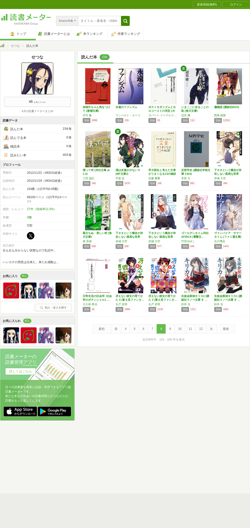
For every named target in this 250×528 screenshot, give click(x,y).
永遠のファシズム (126, 107)
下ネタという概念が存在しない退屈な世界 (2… (162, 237)
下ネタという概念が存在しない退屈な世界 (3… (129, 237)
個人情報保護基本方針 (95, 456)
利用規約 (127, 448)
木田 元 (185, 178)
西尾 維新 (220, 115)
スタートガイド (102, 448)
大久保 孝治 (90, 304)
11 (190, 329)
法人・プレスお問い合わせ (112, 464)
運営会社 (66, 456)
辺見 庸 (185, 115)
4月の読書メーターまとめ (37, 111)
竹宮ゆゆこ (188, 241)
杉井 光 (185, 304)
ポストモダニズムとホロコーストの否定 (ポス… (162, 111)
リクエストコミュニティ (154, 464)
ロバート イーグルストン (163, 115)
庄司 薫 (87, 115)
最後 (226, 329)
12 (200, 329)
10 (180, 329)
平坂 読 (120, 178)
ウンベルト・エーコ (128, 115)
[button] (125, 21)
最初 (102, 329)
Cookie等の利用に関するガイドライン (143, 456)
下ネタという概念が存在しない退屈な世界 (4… (228, 174)
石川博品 (219, 241)
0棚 (29, 217)
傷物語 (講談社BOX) (226, 107)
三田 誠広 (88, 178)
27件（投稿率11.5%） (42, 209)
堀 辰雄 (87, 241)
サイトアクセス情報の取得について (201, 456)
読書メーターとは (72, 448)
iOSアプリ (94, 471)
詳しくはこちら (20, 371)
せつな (15, 46)
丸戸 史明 (121, 304)
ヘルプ (64, 464)
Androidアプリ (69, 471)
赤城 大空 (220, 178)
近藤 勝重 (154, 178)
